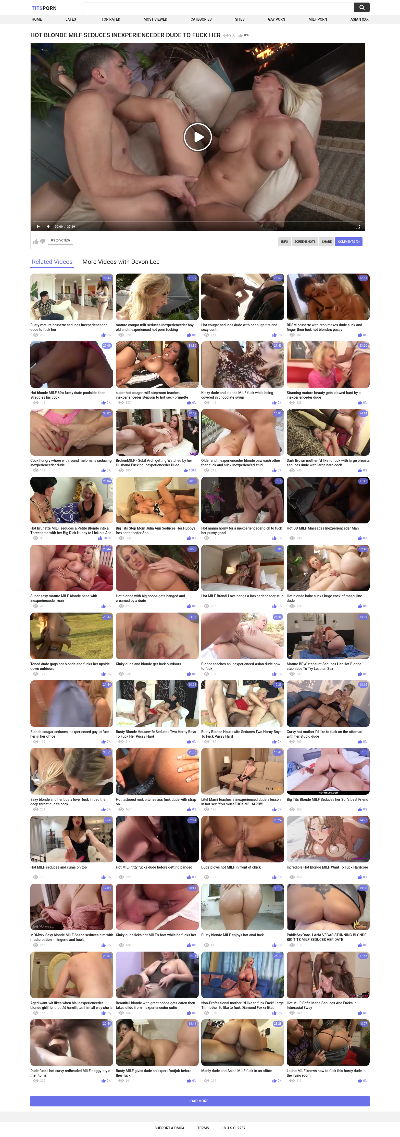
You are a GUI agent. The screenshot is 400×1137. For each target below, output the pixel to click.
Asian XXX (360, 19)
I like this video (36, 241)
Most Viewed (155, 19)
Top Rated (111, 19)
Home (37, 19)
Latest (72, 19)
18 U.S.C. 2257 (233, 1128)
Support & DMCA (169, 1128)
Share (327, 241)
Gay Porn (276, 19)
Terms (203, 1128)
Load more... (200, 1101)
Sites (240, 19)
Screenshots (305, 241)
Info (284, 241)
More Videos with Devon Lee (121, 261)
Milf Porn (318, 19)
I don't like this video (42, 241)
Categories (201, 19)
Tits (44, 7)
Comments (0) (349, 241)
